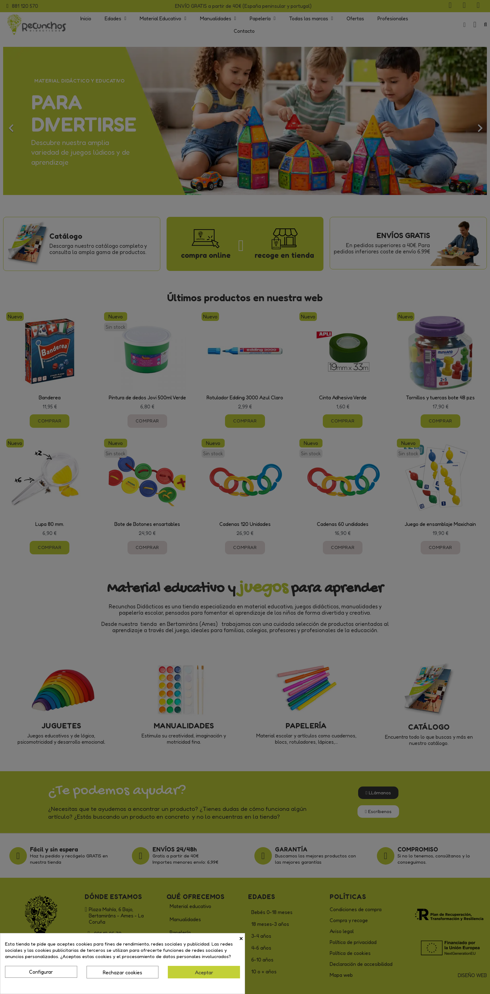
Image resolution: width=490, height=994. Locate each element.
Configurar (41, 972)
